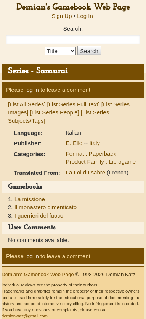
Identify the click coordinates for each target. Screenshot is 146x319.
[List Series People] (54, 112)
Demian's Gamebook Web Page (73, 7)
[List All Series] (26, 104)
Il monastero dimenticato (45, 207)
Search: (73, 28)
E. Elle (75, 143)
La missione (29, 199)
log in (32, 89)
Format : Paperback (91, 153)
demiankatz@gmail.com (25, 316)
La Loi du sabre (86, 172)
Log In (85, 16)
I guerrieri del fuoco (38, 215)
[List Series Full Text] (73, 104)
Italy (94, 143)
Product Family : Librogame (101, 161)
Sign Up (61, 16)
